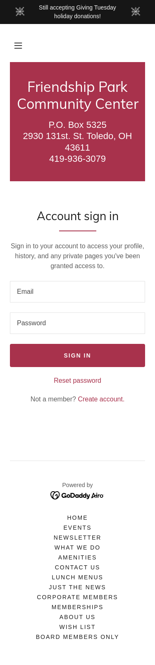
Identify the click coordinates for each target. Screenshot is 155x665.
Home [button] (77, 517)
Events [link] (77, 527)
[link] (77, 96)
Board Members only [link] (77, 637)
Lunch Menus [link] (77, 577)
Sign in (77, 355)
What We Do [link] (77, 547)
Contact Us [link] (77, 567)
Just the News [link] (77, 587)
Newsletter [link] (78, 537)
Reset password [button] (77, 380)
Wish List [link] (77, 627)
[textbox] (77, 291)
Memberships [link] (77, 607)
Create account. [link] (101, 399)
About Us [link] (77, 617)
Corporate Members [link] (77, 597)
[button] (18, 45)
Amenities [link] (77, 557)
